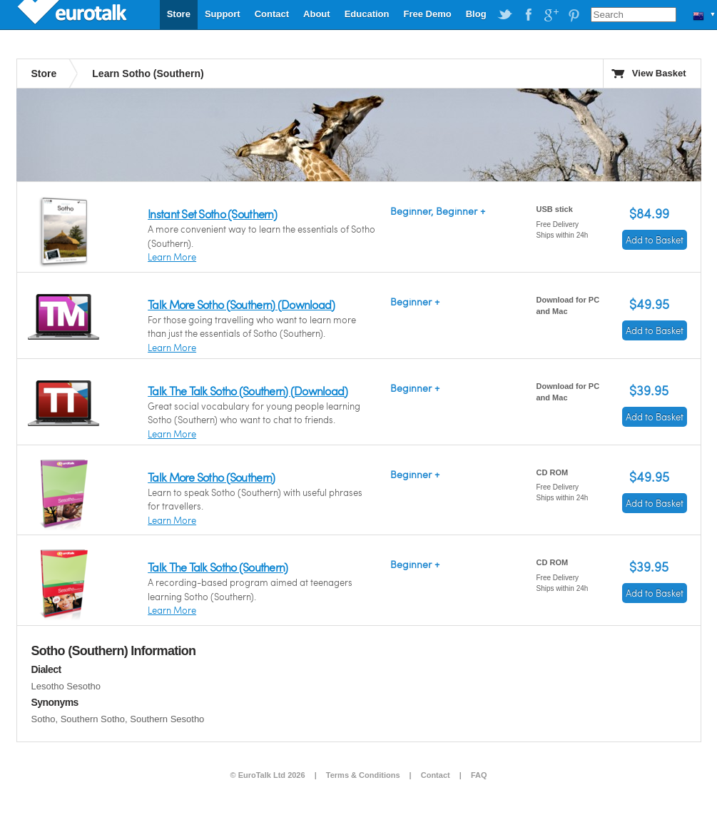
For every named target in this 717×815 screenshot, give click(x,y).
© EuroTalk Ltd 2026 (267, 775)
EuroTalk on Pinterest (573, 15)
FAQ (479, 775)
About (316, 14)
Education (367, 14)
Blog (476, 14)
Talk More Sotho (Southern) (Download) (241, 304)
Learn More (172, 256)
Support (222, 14)
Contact (272, 14)
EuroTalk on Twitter (505, 15)
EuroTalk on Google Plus (550, 15)
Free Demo (427, 14)
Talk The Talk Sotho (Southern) (218, 567)
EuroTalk (73, 14)
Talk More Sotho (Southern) (211, 477)
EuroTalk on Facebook (528, 15)
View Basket (659, 73)
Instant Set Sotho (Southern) (212, 213)
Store (178, 14)
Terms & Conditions (363, 775)
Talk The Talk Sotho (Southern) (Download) (247, 390)
